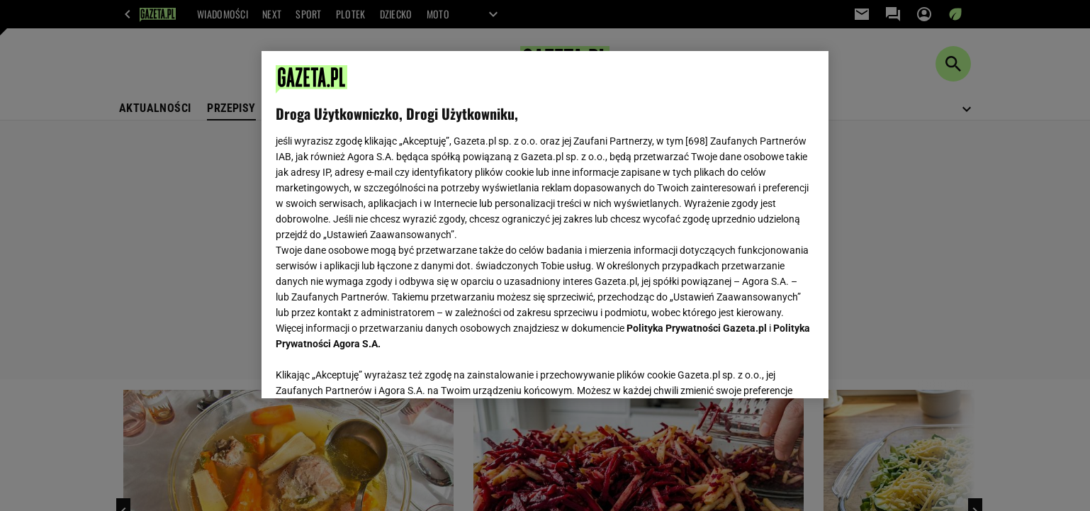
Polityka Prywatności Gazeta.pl (697, 328)
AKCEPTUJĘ (766, 370)
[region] (545, 224)
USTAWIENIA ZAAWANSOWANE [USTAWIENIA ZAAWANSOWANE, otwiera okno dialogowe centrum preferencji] (368, 370)
